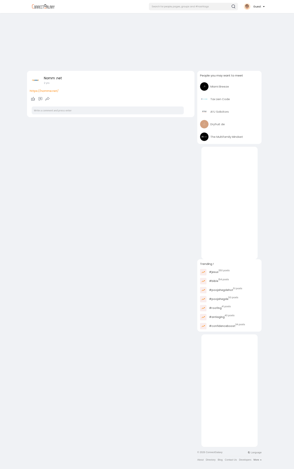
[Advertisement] (147, 41)
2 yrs (47, 83)
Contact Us (231, 460)
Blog (220, 460)
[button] (193, 6)
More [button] (258, 459)
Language (255, 452)
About (200, 460)
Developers (245, 460)
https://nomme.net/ (44, 91)
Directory (211, 460)
